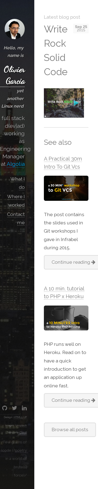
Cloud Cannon (22, 433)
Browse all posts (70, 429)
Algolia (16, 164)
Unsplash (21, 425)
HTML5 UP (20, 417)
